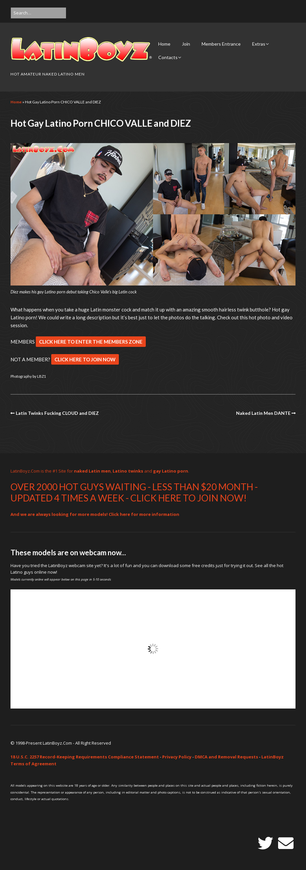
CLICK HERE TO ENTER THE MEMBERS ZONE (90, 342)
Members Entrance (221, 44)
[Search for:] (38, 13)
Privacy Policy (176, 757)
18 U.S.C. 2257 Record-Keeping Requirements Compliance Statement (85, 757)
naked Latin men (92, 471)
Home (164, 44)
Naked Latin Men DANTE (263, 413)
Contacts (168, 57)
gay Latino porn (170, 471)
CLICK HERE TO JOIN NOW (85, 359)
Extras (258, 44)
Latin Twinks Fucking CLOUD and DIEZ (57, 413)
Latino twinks (128, 471)
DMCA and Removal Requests (226, 757)
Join (186, 44)
